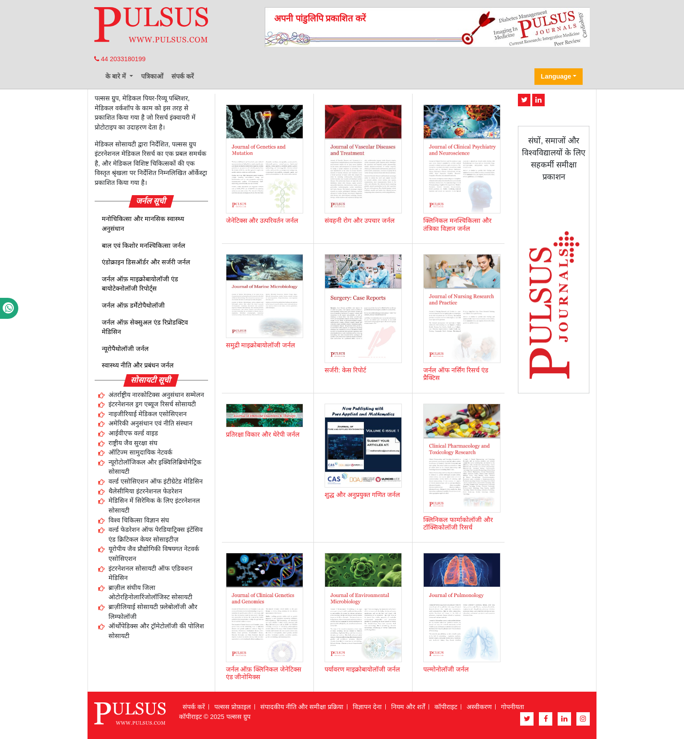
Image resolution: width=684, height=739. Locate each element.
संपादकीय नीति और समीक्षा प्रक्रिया (301, 706)
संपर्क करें (182, 76)
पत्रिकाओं (152, 76)
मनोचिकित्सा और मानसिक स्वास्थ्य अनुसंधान (143, 223)
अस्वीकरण (479, 706)
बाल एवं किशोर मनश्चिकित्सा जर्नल (143, 245)
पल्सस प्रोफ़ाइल (232, 706)
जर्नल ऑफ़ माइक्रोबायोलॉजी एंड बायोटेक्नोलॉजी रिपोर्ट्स (140, 284)
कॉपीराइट (445, 706)
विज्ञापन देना (367, 706)
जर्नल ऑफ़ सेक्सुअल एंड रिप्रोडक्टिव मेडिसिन (145, 327)
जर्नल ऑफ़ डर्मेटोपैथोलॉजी (133, 305)
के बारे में (116, 76)
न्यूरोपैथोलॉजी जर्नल (125, 348)
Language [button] (556, 76)
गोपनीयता (512, 706)
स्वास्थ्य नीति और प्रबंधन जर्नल (138, 365)
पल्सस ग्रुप (238, 716)
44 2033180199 (120, 59)
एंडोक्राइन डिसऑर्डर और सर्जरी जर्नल (146, 262)
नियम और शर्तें (408, 706)
